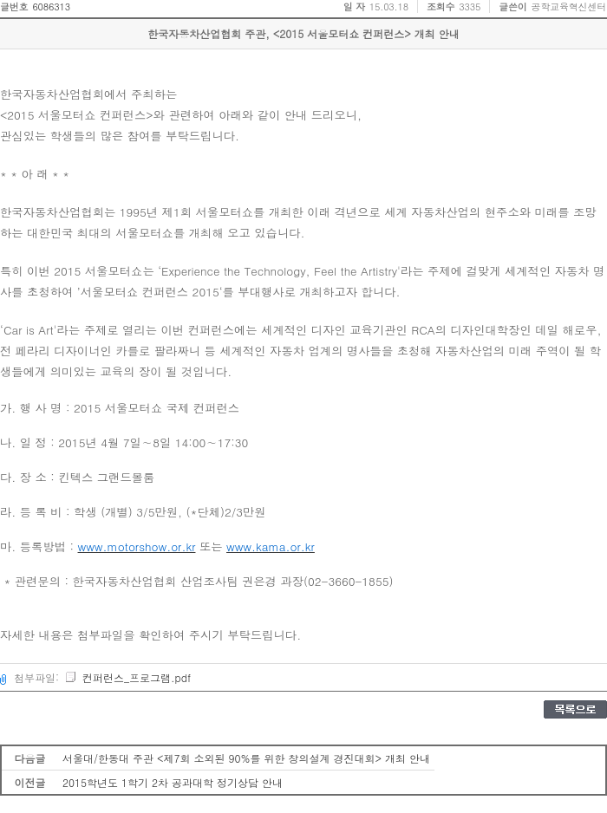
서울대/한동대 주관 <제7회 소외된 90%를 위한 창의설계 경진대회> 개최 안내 (246, 758)
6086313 (51, 6)
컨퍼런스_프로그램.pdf (127, 677)
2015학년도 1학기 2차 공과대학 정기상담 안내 (172, 782)
